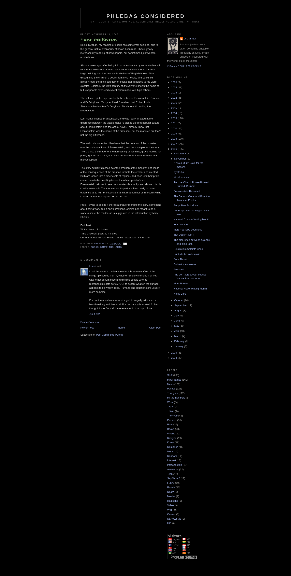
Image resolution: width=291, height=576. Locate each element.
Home (121, 327)
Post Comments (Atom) (109, 334)
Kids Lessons (181, 177)
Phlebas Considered (145, 16)
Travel (170, 411)
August (178, 310)
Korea (170, 442)
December (180, 153)
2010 (174, 128)
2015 (174, 107)
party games (174, 379)
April (177, 331)
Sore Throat (180, 259)
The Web (172, 415)
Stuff (104, 247)
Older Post (155, 327)
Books (95, 247)
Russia (171, 487)
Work (170, 402)
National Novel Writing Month (190, 288)
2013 (174, 118)
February (179, 341)
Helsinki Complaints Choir (188, 248)
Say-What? (173, 478)
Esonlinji (190, 39)
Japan (170, 406)
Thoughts (115, 247)
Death (170, 491)
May (177, 325)
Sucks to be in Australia (187, 254)
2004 (174, 357)
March (178, 336)
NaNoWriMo (174, 518)
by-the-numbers (176, 397)
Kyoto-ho (179, 172)
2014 (174, 113)
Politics (171, 388)
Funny (170, 482)
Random (172, 456)
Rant (170, 424)
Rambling (172, 500)
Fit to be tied (181, 224)
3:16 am (95, 313)
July (177, 315)
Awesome (173, 469)
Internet (171, 460)
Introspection (174, 464)
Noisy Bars (180, 293)
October (179, 300)
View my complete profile (184, 66)
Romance (172, 446)
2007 (174, 143)
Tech (170, 473)
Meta (170, 451)
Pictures (172, 420)
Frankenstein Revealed (187, 191)
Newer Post (87, 327)
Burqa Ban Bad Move (186, 205)
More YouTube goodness (188, 229)
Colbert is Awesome (185, 264)
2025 (174, 87)
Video (170, 505)
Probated (179, 269)
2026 (174, 82)
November (180, 158)
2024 (174, 92)
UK (169, 523)
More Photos (181, 283)
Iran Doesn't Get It (184, 234)
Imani (92, 266)
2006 (174, 149)
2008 (174, 138)
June (177, 320)
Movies (171, 496)
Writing (171, 433)
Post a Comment (90, 322)
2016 (174, 102)
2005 (174, 352)
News (170, 384)
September (180, 305)
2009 (174, 133)
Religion (172, 438)
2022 (174, 97)
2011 (174, 123)
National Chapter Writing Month (191, 219)
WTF (170, 509)
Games (171, 514)
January (179, 346)
